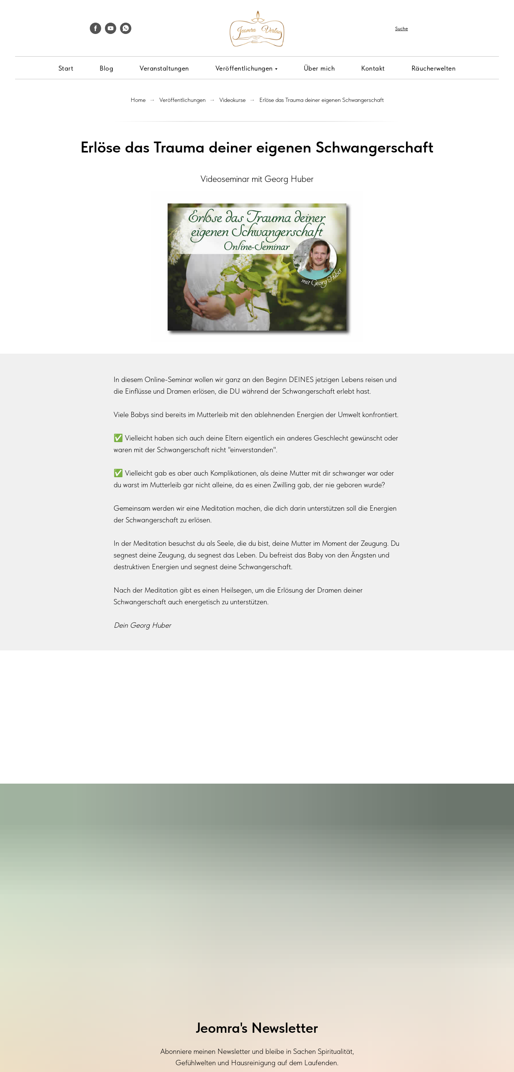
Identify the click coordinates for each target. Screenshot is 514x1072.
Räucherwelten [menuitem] (433, 68)
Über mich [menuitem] (319, 68)
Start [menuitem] (66, 68)
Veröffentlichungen (182, 99)
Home (138, 99)
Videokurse (232, 99)
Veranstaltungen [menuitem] (164, 68)
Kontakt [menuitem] (373, 68)
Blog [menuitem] (106, 68)
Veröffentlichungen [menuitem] (244, 68)
